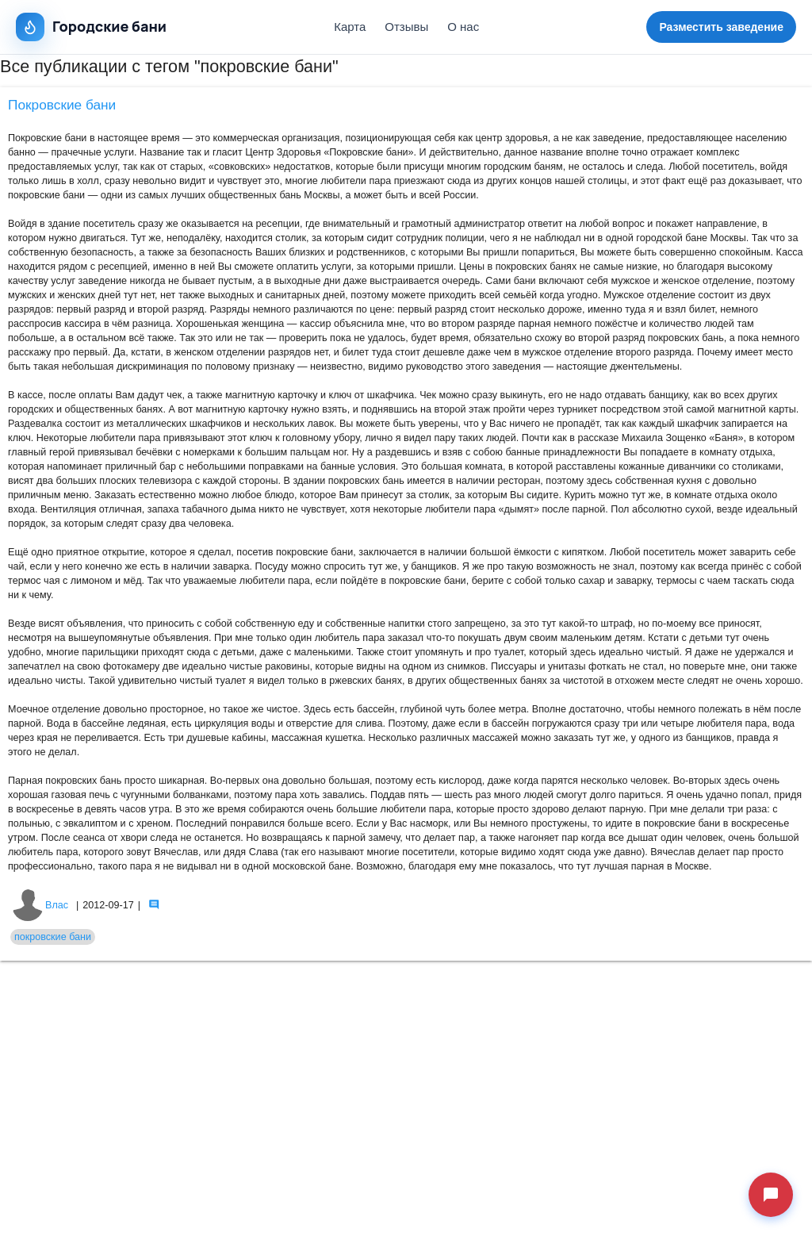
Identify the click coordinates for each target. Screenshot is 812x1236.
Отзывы (406, 26)
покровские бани (52, 936)
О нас (463, 26)
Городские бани (91, 27)
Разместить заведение (721, 27)
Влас (40, 905)
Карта (350, 26)
